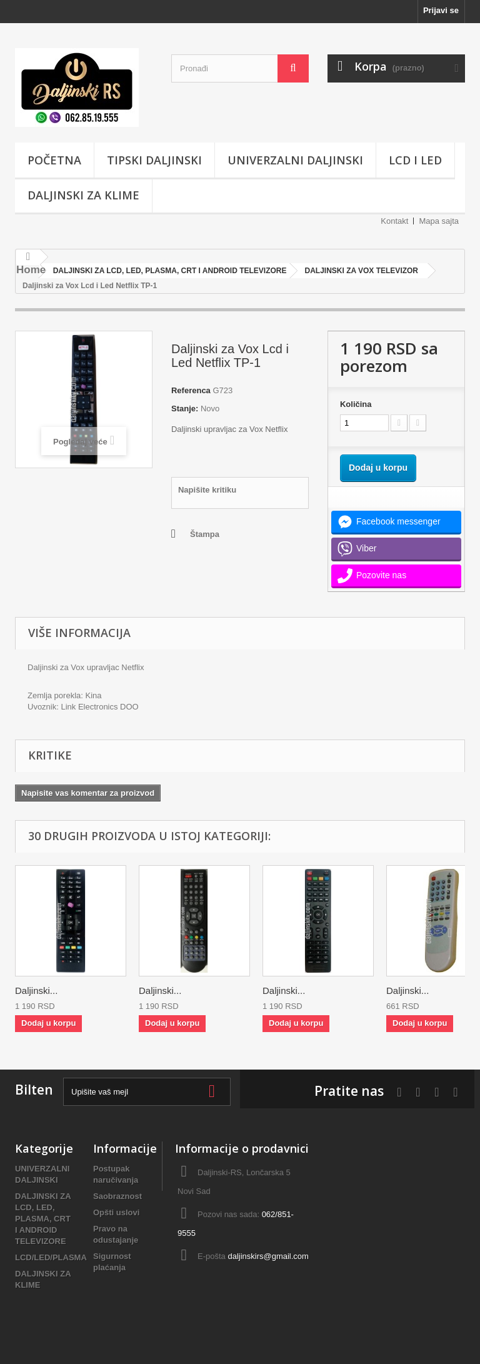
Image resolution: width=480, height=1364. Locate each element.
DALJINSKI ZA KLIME (83, 195)
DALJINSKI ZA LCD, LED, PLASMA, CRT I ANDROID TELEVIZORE (43, 1218)
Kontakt (394, 221)
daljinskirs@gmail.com (268, 1256)
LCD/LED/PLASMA (51, 1257)
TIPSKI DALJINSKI (154, 160)
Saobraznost (117, 1196)
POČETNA (54, 160)
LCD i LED (415, 160)
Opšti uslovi (116, 1212)
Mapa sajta (439, 221)
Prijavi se (441, 10)
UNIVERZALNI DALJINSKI (295, 160)
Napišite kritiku (207, 489)
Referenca (191, 390)
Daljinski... (36, 990)
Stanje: (184, 408)
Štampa (204, 534)
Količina (356, 404)
